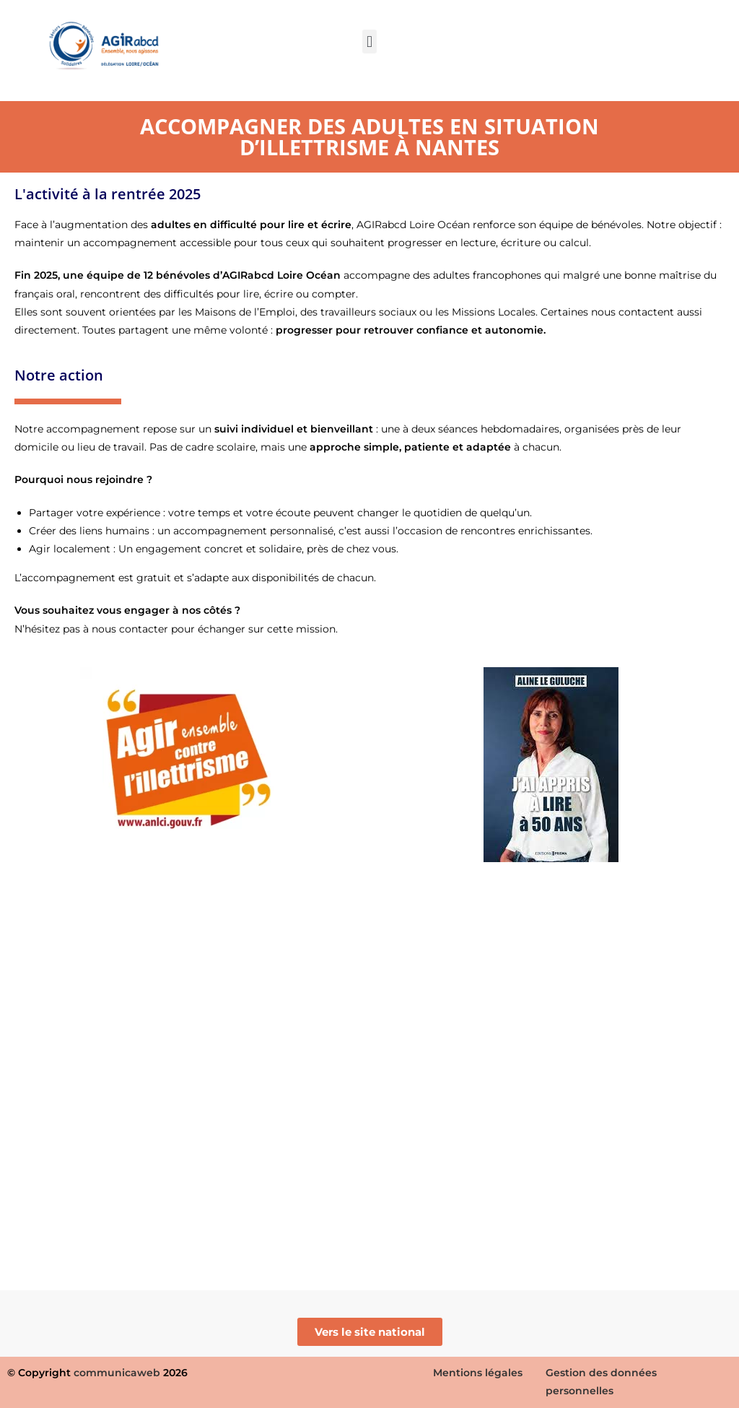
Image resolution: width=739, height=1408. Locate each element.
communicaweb (117, 1372)
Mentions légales (477, 1372)
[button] (369, 41)
